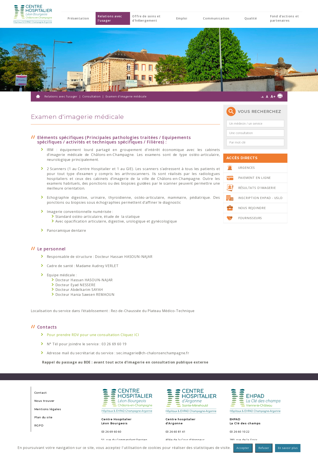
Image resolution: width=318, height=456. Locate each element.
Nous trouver (44, 400)
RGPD (39, 425)
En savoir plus (288, 448)
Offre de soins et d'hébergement (146, 18)
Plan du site (43, 417)
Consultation (91, 96)
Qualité (250, 18)
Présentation (78, 18)
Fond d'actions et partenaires (284, 18)
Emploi (181, 18)
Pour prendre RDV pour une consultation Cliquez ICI (93, 334)
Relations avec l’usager (110, 18)
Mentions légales (47, 409)
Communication (216, 18)
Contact (40, 392)
